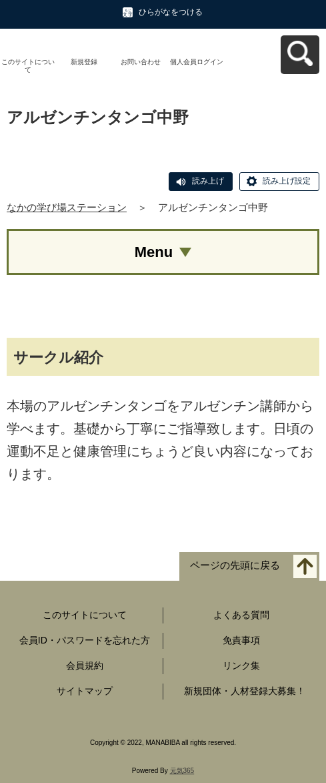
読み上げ (208, 181)
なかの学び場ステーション (67, 207)
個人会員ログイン (196, 61)
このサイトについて (28, 65)
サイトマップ (85, 691)
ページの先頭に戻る (235, 565)
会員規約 (84, 665)
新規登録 (84, 61)
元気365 (182, 770)
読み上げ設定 (287, 181)
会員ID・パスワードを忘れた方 (84, 640)
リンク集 (241, 665)
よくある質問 (241, 614)
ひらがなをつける (171, 12)
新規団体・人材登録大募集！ (244, 691)
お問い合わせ (141, 61)
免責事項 (241, 640)
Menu (154, 252)
